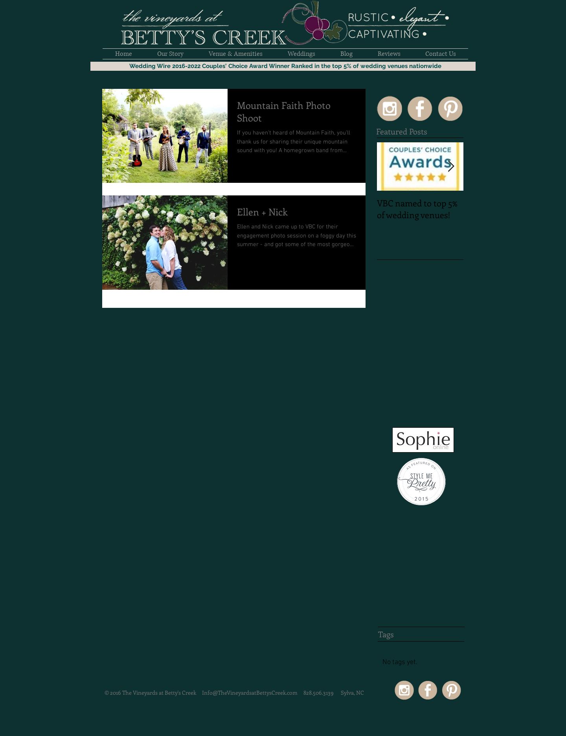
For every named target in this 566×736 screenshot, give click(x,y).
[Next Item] (450, 166)
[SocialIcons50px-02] (419, 108)
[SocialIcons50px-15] (389, 108)
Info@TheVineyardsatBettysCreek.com (250, 692)
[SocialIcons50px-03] (450, 108)
